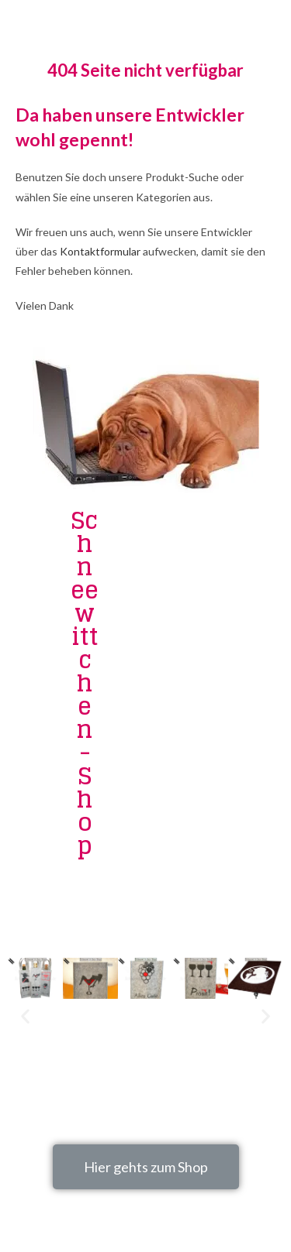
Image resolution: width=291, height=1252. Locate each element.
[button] (146, 1166)
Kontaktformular (100, 251)
